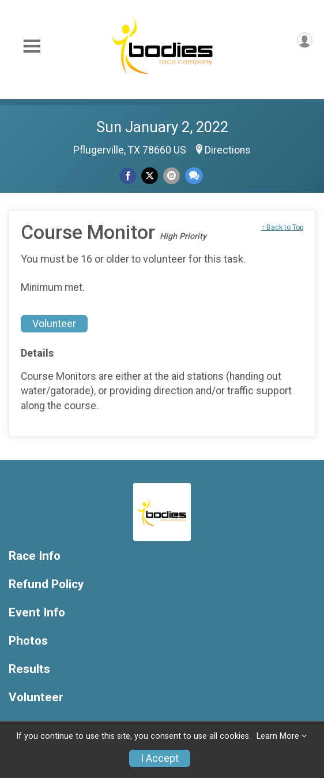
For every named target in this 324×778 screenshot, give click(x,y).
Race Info (35, 556)
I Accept (160, 758)
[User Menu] (304, 40)
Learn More (278, 736)
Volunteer (54, 324)
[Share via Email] (171, 175)
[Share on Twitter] (149, 175)
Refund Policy (46, 584)
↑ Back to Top (282, 227)
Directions (228, 150)
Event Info (37, 612)
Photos (28, 641)
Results (29, 669)
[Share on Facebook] (127, 175)
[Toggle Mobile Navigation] (31, 46)
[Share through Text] (194, 175)
